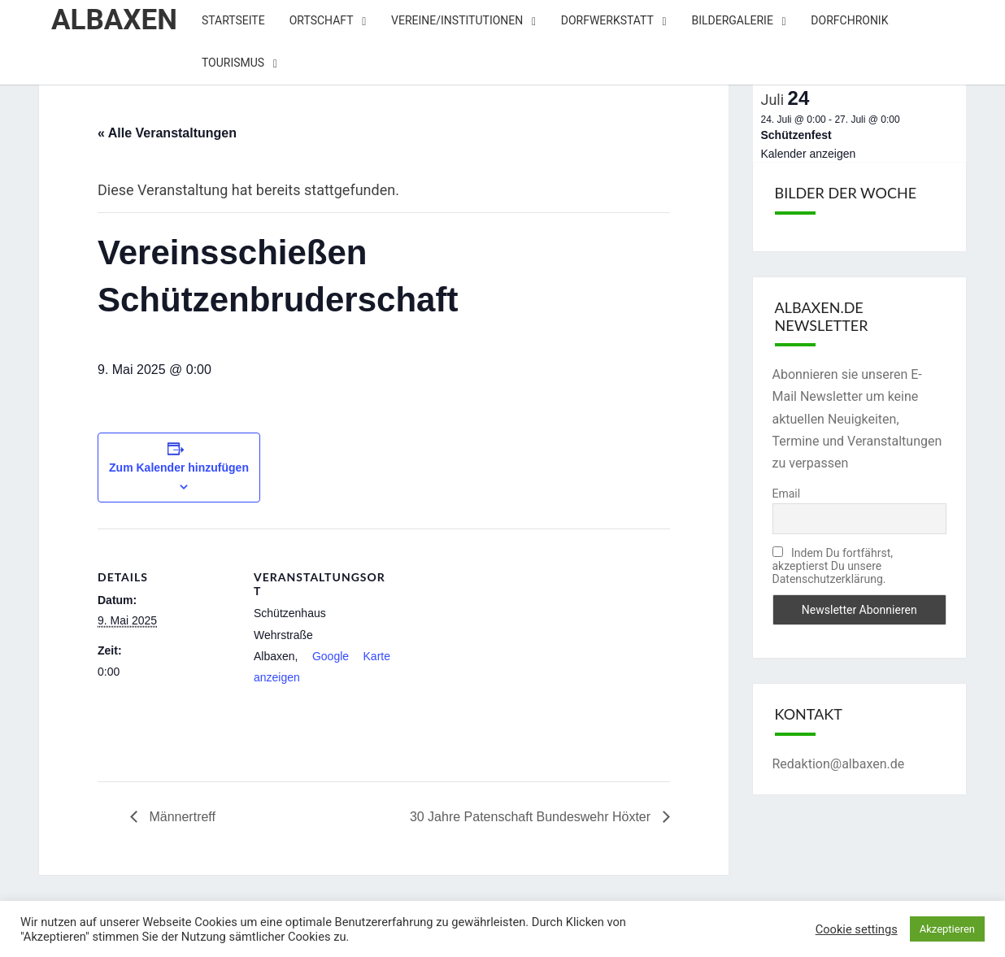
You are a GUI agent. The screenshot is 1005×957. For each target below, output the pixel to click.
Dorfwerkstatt (607, 20)
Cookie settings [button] (857, 929)
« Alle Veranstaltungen (167, 133)
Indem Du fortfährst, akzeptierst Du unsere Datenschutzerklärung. (832, 565)
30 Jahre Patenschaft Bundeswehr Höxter (532, 817)
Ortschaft (321, 20)
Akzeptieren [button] (947, 929)
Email (786, 493)
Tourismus (233, 62)
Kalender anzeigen (808, 153)
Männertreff (180, 817)
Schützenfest (796, 134)
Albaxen (114, 20)
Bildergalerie (731, 20)
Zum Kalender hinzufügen (179, 467)
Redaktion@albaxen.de (838, 764)
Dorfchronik (849, 20)
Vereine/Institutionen (457, 20)
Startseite (233, 20)
